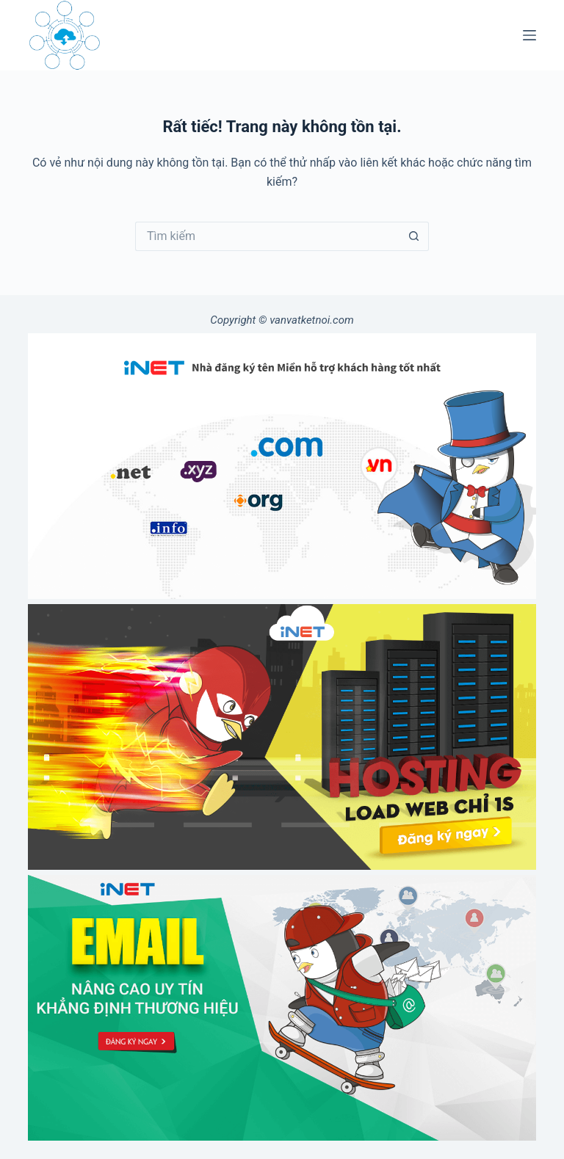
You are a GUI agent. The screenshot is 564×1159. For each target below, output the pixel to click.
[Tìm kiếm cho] (267, 236)
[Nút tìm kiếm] (414, 236)
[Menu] (529, 35)
